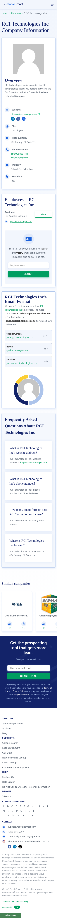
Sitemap (6, 796)
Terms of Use (8, 902)
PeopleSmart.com (21, 695)
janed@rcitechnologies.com (20, 337)
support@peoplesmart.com (19, 827)
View (43, 214)
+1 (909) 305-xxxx (19, 158)
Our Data (7, 753)
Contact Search (10, 743)
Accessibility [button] (11, 907)
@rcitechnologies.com (21, 222)
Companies (16, 13)
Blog (4, 733)
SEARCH (28, 274)
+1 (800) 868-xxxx (19, 154)
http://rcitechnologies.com (24, 114)
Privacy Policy (19, 691)
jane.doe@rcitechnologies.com (22, 363)
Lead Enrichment (11, 748)
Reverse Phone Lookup (14, 758)
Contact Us (8, 777)
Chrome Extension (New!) (15, 768)
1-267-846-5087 (13, 832)
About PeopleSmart (12, 724)
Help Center (8, 782)
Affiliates (7, 729)
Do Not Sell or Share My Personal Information (26, 787)
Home (5, 13)
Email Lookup (9, 763)
